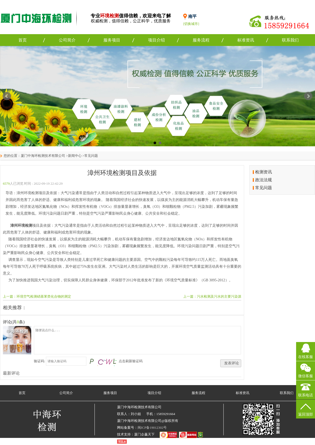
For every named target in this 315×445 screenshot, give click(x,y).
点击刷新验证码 (131, 361)
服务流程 (201, 40)
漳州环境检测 (21, 225)
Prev (7, 96)
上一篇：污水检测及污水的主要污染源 (212, 296)
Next (308, 96)
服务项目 (111, 40)
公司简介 (67, 40)
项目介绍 (156, 40)
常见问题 (91, 156)
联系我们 (290, 40)
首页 (22, 40)
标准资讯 (245, 40)
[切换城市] (191, 24)
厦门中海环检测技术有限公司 (43, 156)
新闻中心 (75, 156)
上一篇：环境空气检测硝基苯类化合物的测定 (37, 296)
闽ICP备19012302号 (152, 428)
